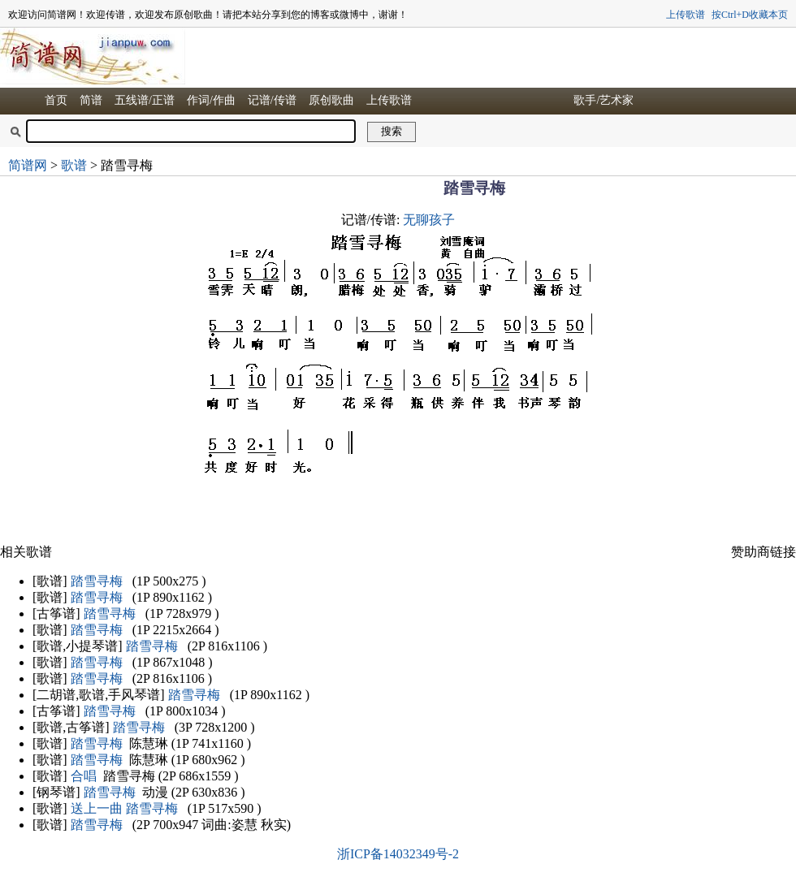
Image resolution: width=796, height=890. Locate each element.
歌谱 (74, 165)
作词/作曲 (211, 100)
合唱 (84, 776)
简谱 (91, 100)
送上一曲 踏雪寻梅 (124, 808)
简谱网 (27, 165)
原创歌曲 (331, 100)
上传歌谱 (685, 14)
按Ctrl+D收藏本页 (750, 14)
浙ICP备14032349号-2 (398, 854)
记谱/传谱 (272, 100)
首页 (56, 100)
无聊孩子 (429, 220)
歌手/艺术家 (603, 100)
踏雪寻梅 (97, 581)
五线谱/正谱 (145, 100)
